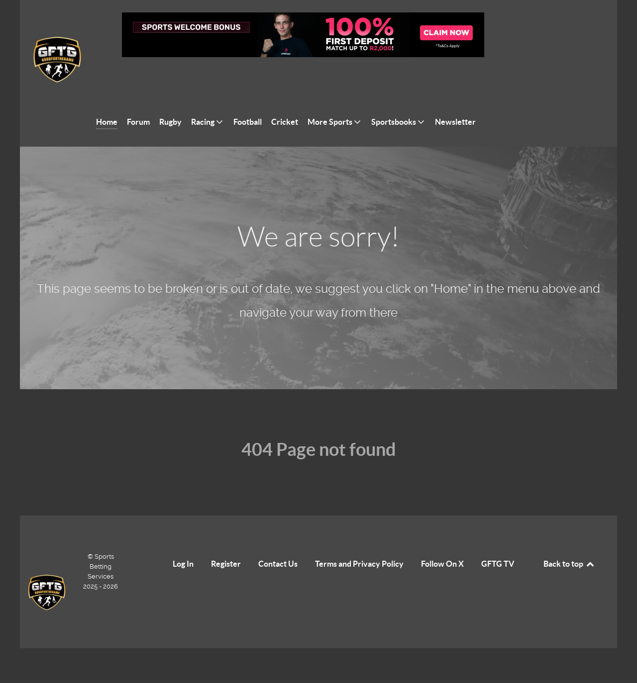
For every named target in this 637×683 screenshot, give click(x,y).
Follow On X (442, 541)
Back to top (569, 541)
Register (226, 541)
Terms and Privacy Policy (359, 541)
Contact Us (278, 541)
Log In (183, 541)
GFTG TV (497, 541)
